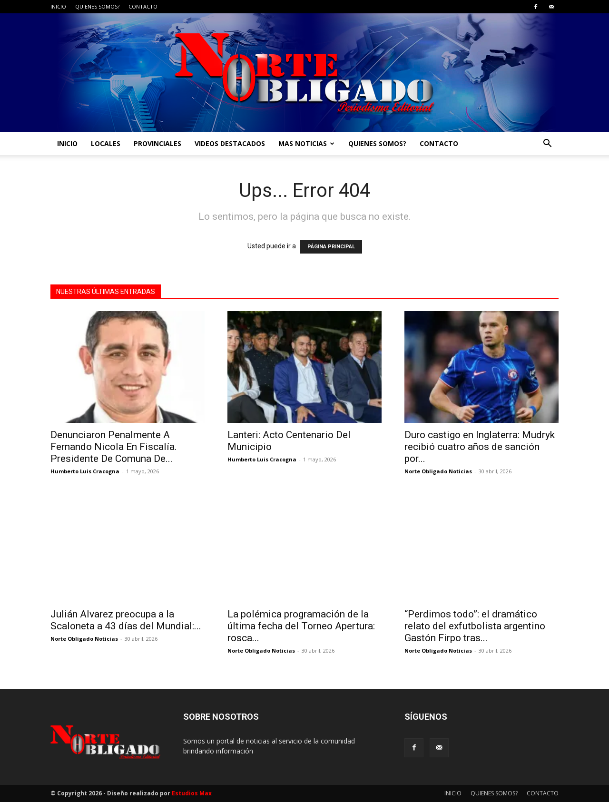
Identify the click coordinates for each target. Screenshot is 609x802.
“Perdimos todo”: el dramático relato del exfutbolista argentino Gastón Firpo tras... (474, 626)
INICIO (58, 6)
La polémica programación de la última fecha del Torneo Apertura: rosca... (301, 626)
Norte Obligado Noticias (438, 471)
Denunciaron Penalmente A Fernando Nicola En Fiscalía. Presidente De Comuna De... (113, 446)
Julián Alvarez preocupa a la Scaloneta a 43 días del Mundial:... (125, 620)
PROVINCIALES (157, 143)
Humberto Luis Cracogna (84, 471)
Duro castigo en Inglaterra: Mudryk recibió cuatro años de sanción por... (479, 446)
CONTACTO (142, 6)
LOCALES (105, 143)
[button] (547, 144)
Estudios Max (192, 793)
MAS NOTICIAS (306, 143)
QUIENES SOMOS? (97, 6)
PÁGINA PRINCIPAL (331, 247)
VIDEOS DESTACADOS (230, 143)
